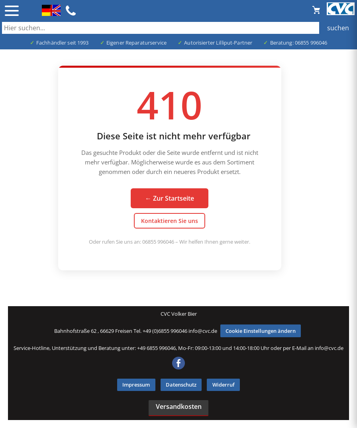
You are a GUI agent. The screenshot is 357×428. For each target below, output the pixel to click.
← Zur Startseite (169, 198)
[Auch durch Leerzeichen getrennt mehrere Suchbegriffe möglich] (178, 28)
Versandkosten (179, 406)
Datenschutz (181, 384)
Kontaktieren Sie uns (169, 221)
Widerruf (223, 384)
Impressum (136, 384)
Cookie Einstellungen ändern (261, 330)
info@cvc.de (202, 330)
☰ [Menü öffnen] (12, 11)
